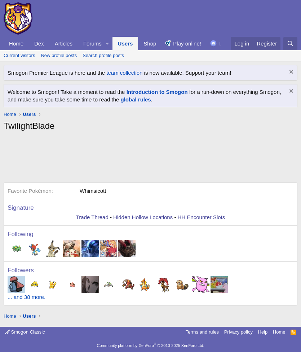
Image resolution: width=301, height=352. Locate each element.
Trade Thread (92, 217)
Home (16, 43)
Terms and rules (202, 332)
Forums (92, 43)
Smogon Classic (25, 332)
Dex (39, 43)
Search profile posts (103, 55)
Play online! (187, 43)
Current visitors (19, 55)
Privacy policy (238, 332)
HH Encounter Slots (201, 217)
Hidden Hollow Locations (143, 217)
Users (125, 43)
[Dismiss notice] (290, 73)
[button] (107, 43)
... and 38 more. (26, 297)
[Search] (290, 43)
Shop (149, 43)
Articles (63, 43)
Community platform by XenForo (150, 345)
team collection (124, 73)
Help (263, 332)
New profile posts (59, 55)
